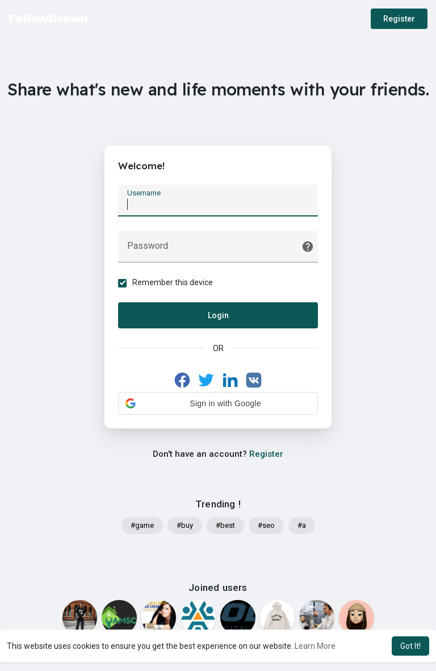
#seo (266, 526)
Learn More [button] (315, 646)
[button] (218, 403)
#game (142, 526)
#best (225, 526)
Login (218, 315)
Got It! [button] (410, 646)
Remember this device (173, 282)
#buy (185, 526)
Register (399, 18)
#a (301, 526)
